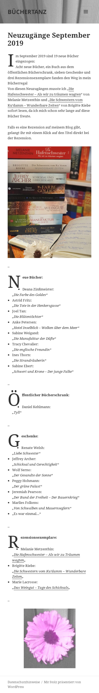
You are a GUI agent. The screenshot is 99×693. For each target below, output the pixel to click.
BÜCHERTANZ (27, 12)
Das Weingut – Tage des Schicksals (41, 587)
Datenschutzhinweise (24, 682)
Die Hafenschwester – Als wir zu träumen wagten (44, 91)
